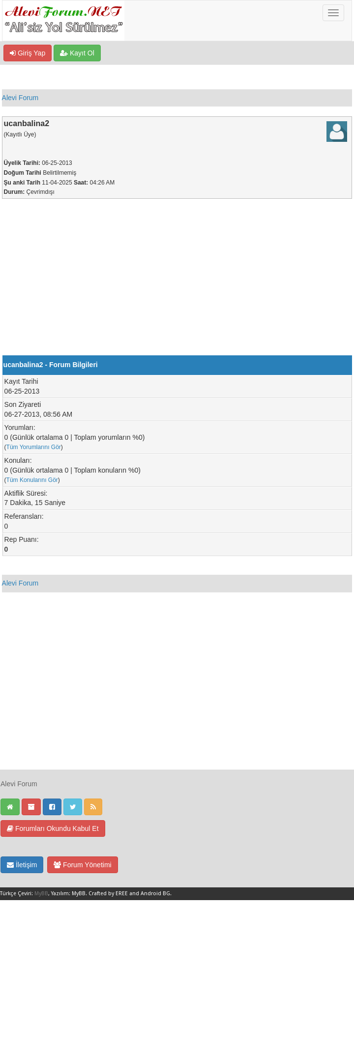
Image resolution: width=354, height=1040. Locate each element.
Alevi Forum (20, 98)
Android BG (155, 893)
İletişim (22, 865)
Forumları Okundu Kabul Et (53, 828)
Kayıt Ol (77, 53)
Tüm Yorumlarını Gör (33, 447)
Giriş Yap (27, 53)
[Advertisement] (177, 281)
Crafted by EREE (108, 893)
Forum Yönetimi (82, 865)
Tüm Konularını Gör (32, 480)
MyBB (41, 893)
